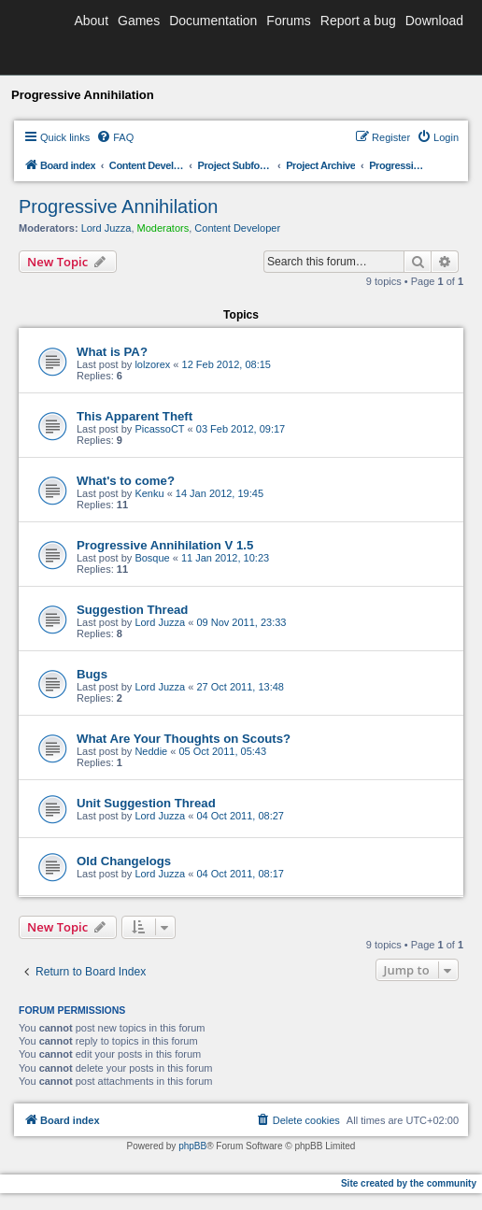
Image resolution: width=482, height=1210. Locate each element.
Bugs (92, 674)
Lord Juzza (106, 228)
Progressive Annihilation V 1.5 (165, 545)
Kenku (149, 493)
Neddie (151, 751)
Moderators (163, 228)
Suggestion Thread (132, 610)
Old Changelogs (124, 861)
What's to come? (126, 481)
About (91, 20)
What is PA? (112, 352)
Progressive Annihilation (118, 206)
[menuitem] (115, 137)
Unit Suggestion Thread (146, 803)
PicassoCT (159, 428)
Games (139, 20)
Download (434, 20)
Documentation (213, 20)
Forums (288, 20)
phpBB (192, 1146)
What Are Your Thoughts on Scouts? (184, 739)
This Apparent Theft (134, 416)
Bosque (152, 557)
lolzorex (152, 364)
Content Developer (237, 228)
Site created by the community (408, 1183)
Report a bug (358, 20)
